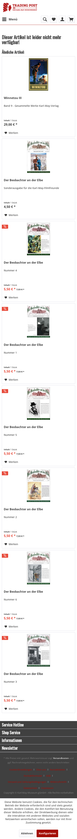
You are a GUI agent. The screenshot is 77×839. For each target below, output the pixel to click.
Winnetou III (13, 98)
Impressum (47, 788)
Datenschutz (30, 788)
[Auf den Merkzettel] (11, 133)
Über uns (41, 769)
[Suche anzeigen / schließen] (44, 19)
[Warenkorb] (71, 19)
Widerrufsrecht (58, 781)
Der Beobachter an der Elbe (23, 180)
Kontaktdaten (57, 769)
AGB (48, 775)
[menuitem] (9, 19)
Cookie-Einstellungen (20, 769)
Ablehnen (27, 833)
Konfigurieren (47, 833)
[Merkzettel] (53, 19)
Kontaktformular (33, 775)
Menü (9, 18)
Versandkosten (61, 758)
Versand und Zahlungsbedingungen (27, 781)
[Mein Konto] (62, 19)
